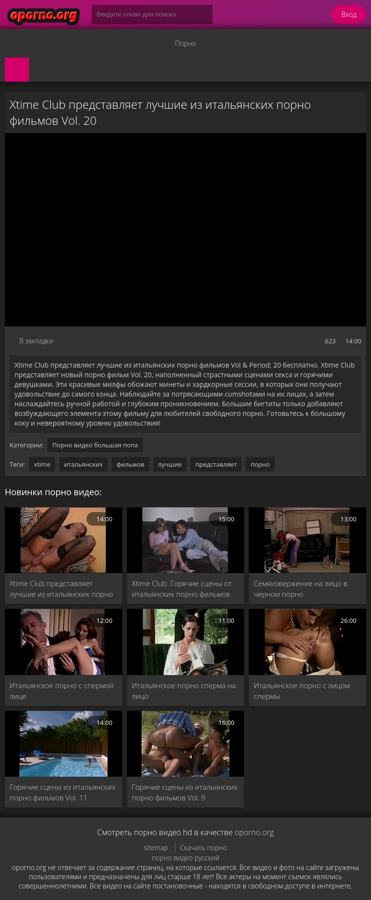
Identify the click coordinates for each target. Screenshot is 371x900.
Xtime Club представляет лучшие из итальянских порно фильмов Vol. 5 (61, 588)
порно (260, 464)
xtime (42, 464)
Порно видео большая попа (95, 445)
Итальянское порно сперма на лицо (184, 690)
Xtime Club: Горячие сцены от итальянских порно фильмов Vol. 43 (182, 588)
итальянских (83, 464)
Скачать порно (204, 847)
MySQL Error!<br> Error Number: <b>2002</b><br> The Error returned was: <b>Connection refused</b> (185, 229)
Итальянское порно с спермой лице (62, 690)
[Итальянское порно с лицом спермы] (307, 642)
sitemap (156, 847)
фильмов (130, 464)
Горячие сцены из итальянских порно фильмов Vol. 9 (185, 792)
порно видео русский (185, 857)
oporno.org (254, 832)
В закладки (36, 340)
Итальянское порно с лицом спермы (302, 690)
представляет (216, 464)
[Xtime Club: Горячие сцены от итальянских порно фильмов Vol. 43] (185, 540)
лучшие (170, 464)
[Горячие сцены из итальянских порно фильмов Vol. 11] (63, 744)
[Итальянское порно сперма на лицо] (185, 642)
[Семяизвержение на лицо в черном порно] (307, 540)
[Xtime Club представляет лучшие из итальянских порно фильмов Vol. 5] (63, 540)
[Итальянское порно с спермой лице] (63, 642)
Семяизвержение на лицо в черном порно (300, 588)
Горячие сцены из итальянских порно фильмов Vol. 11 (62, 792)
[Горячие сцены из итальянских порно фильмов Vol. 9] (185, 744)
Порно (185, 43)
